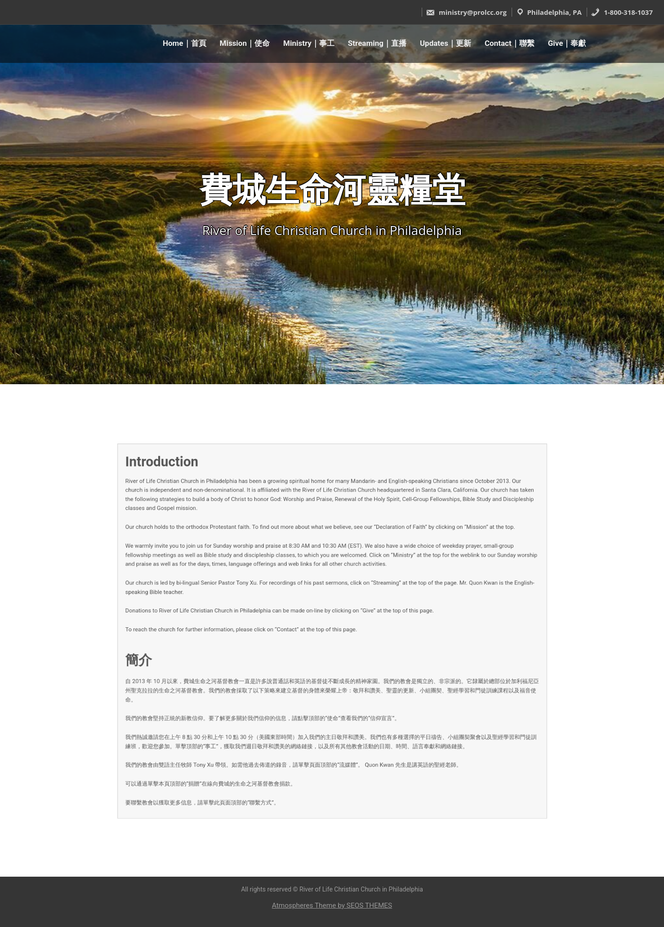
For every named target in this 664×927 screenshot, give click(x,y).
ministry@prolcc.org (466, 12)
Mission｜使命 (245, 43)
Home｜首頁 (184, 43)
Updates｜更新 (445, 43)
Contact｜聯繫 (510, 43)
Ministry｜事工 (308, 43)
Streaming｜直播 (377, 43)
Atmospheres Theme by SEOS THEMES (332, 905)
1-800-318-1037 (622, 12)
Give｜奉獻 (567, 43)
